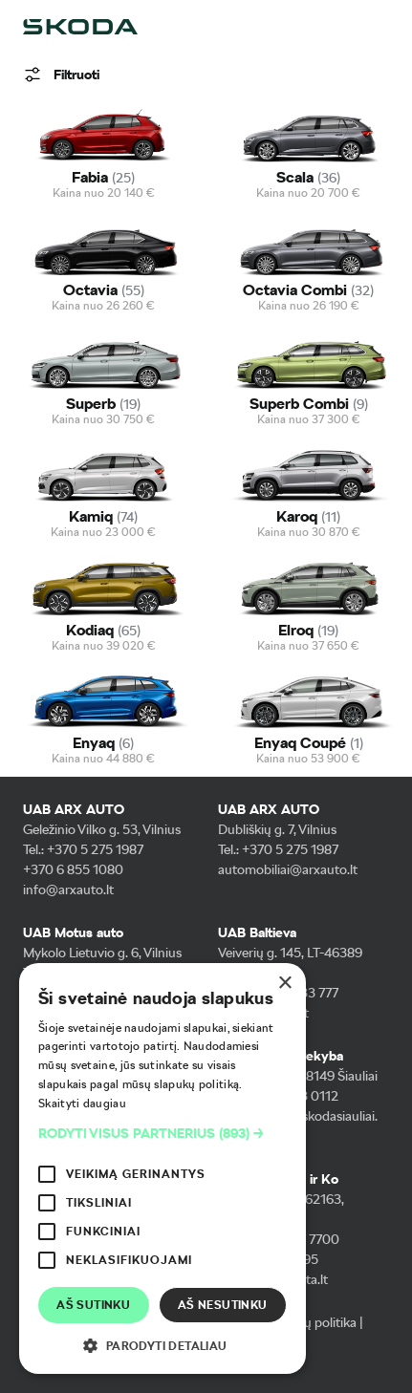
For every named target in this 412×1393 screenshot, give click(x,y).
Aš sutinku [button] (93, 1305)
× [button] (284, 983)
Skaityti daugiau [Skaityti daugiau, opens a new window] (82, 1103)
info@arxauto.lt (68, 889)
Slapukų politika (311, 1322)
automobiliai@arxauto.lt (288, 869)
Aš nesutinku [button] (223, 1305)
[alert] (162, 1168)
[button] (162, 1134)
